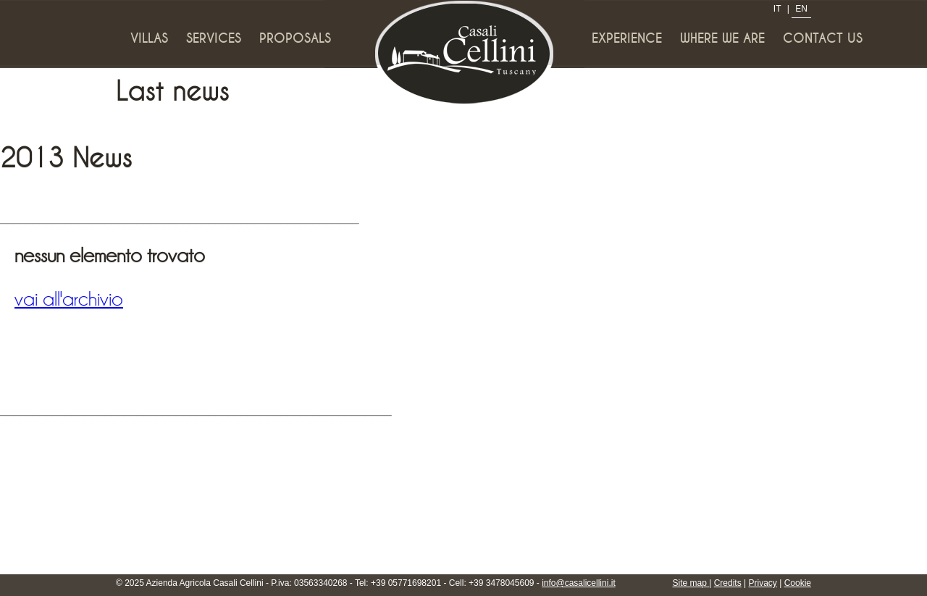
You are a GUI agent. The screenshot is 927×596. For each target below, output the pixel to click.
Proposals (295, 38)
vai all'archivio (68, 299)
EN (801, 9)
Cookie (797, 583)
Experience (627, 38)
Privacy (763, 583)
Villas (149, 38)
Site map (691, 583)
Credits (728, 583)
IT (777, 9)
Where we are (722, 38)
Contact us (823, 38)
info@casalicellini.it (579, 583)
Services (213, 38)
